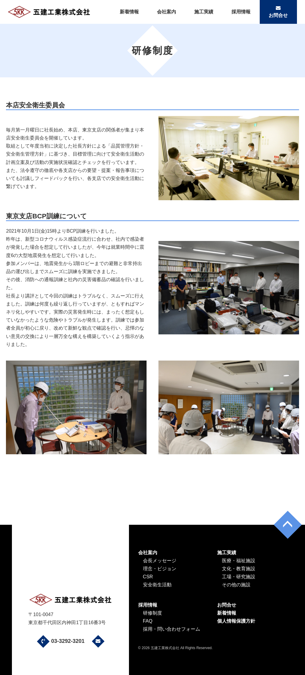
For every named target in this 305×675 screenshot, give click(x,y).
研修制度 (152, 613)
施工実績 (203, 11)
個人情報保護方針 (236, 621)
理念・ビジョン (159, 568)
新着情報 (129, 11)
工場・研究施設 (238, 576)
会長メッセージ (159, 560)
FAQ (147, 621)
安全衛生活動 (157, 584)
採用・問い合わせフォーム (171, 629)
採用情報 (240, 11)
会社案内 (166, 11)
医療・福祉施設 (238, 560)
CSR (148, 576)
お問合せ (278, 12)
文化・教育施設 (238, 568)
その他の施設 (236, 584)
